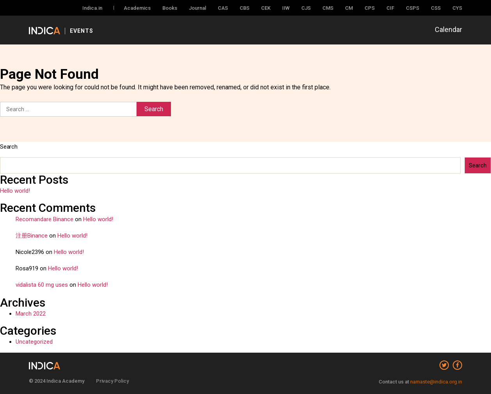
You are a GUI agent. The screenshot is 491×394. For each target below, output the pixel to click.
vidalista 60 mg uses (42, 284)
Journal (197, 8)
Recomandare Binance (44, 219)
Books (169, 8)
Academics (137, 8)
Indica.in (92, 8)
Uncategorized (34, 341)
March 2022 (31, 313)
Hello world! (15, 190)
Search (9, 146)
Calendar (448, 29)
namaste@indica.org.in (436, 382)
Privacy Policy (112, 381)
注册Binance (32, 235)
